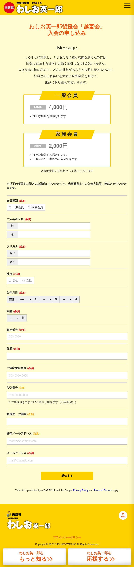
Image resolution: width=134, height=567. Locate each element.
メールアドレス (20, 453)
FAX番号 (16, 387)
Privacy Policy (80, 490)
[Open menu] (127, 5)
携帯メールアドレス (23, 433)
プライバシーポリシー (67, 537)
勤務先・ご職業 (20, 414)
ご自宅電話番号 (20, 368)
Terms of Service (103, 490)
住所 (13, 348)
